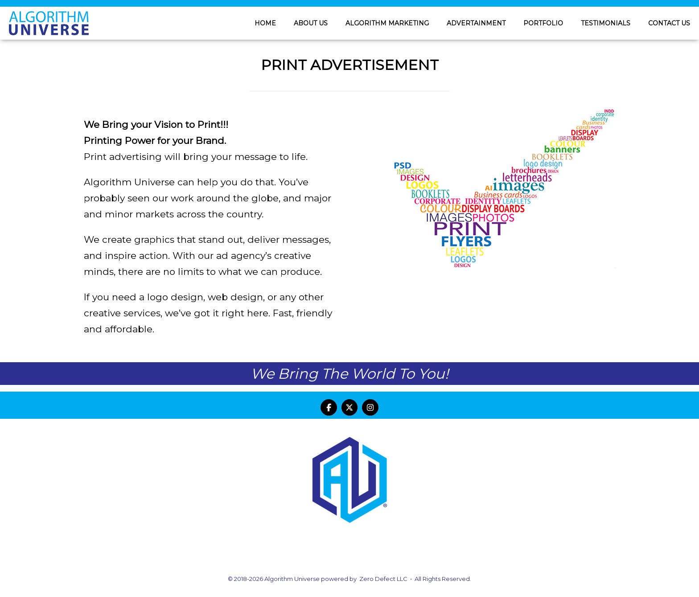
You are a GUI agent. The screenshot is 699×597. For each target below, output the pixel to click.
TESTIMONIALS (605, 23)
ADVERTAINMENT (476, 23)
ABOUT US (311, 23)
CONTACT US (669, 23)
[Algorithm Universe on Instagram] (370, 407)
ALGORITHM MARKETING (387, 23)
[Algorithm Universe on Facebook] (329, 407)
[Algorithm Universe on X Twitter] (349, 407)
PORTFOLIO (543, 23)
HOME (265, 23)
